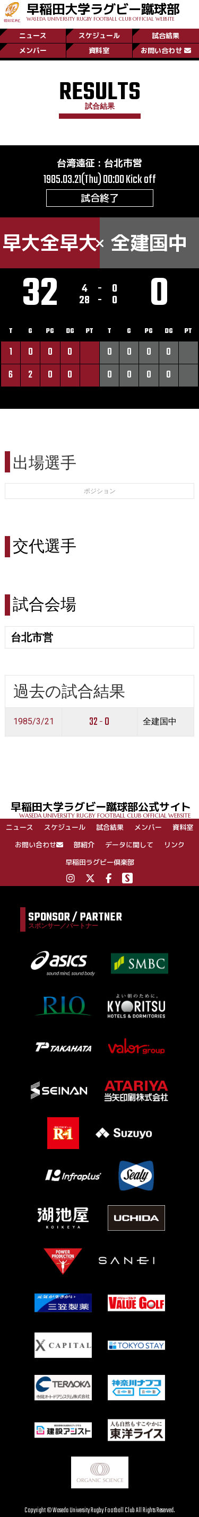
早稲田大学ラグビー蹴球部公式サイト (105, 809)
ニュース (33, 35)
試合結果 (165, 35)
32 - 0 (99, 722)
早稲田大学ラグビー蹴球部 (103, 11)
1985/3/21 (33, 721)
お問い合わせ (166, 50)
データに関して (129, 844)
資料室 (99, 50)
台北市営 (123, 163)
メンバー (33, 50)
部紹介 (84, 844)
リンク (174, 844)
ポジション (100, 491)
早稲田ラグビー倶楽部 (99, 862)
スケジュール (99, 35)
